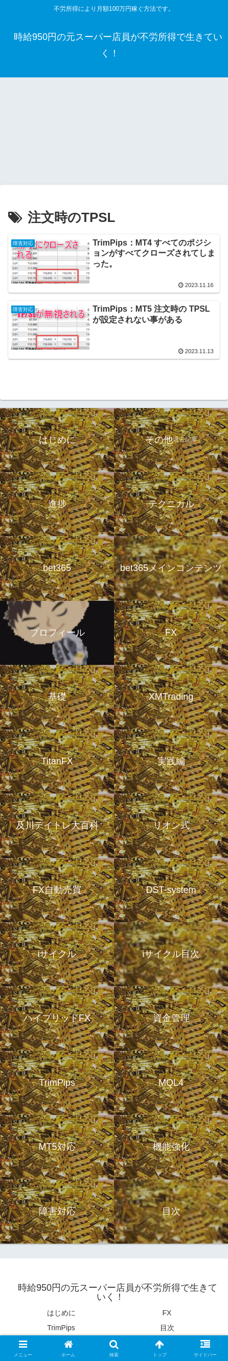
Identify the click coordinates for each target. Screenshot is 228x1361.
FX (167, 1313)
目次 (167, 1328)
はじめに (61, 1313)
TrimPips (61, 1328)
